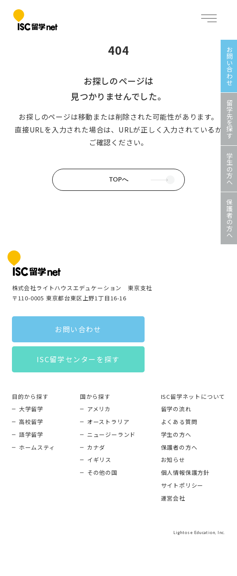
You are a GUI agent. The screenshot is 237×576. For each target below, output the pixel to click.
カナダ (96, 447)
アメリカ (99, 409)
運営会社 (173, 498)
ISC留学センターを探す (78, 359)
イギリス (99, 459)
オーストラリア (108, 421)
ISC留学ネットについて (193, 396)
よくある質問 (179, 421)
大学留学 (31, 409)
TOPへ (118, 179)
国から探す (95, 396)
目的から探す (30, 396)
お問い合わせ (78, 329)
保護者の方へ (179, 447)
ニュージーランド (111, 434)
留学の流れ (176, 409)
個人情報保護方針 (185, 472)
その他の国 (102, 472)
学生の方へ (176, 434)
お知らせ (173, 459)
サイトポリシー (182, 485)
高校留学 (31, 421)
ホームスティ (37, 447)
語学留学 (31, 434)
